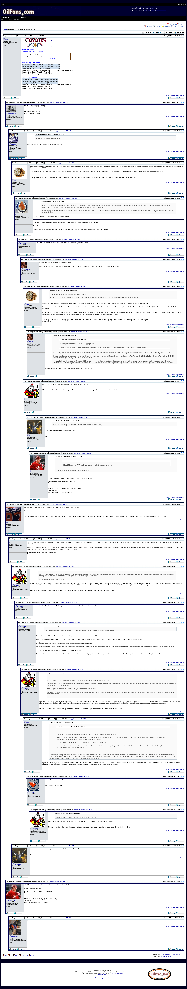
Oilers (5, 29)
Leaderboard (57, 58)
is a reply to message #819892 (65, 566)
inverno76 (13, 144)
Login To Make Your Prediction (32, 51)
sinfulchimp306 (12, 113)
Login (178, 4)
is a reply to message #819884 (68, 198)
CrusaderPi (29, 400)
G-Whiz (150, 10)
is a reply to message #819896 (83, 453)
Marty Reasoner (150, 8)
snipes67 (154, 10)
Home (180, 26)
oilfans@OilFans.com (117, 973)
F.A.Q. (180, 24)
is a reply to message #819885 (71, 239)
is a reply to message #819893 (68, 602)
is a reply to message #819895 (74, 669)
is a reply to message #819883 (65, 163)
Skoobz (10, 523)
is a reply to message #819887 (77, 286)
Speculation (24, 955)
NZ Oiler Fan (26, 269)
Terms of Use (172, 24)
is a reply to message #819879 (62, 131)
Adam (15, 180)
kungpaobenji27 (24, 626)
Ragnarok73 (20, 215)
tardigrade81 (14, 936)
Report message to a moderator (175, 95)
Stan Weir (140, 8)
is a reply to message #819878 (59, 102)
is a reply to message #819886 (74, 259)
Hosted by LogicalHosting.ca (102, 978)
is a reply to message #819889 (80, 417)
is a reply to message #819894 (71, 622)
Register (183, 4)
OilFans (7, 40)
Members (148, 26)
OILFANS (23, 17)
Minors (17, 955)
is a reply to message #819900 (83, 809)
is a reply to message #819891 (62, 539)
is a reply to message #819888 (80, 331)
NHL (11, 955)
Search (156, 26)
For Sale (32, 955)
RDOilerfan (23, 243)
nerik (158, 10)
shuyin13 (145, 10)
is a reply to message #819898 (77, 719)
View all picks (50, 58)
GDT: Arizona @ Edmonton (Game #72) (172, 954)
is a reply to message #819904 (62, 917)
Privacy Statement (102, 974)
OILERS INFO (6, 17)
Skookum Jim (35, 472)
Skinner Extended (166, 956)
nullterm (31, 792)
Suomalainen (32, 435)
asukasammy (163, 10)
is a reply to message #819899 (80, 776)
